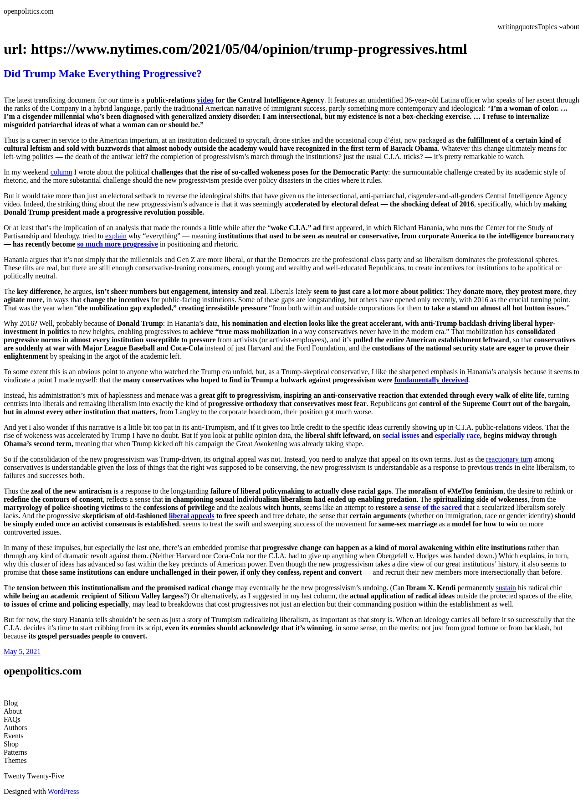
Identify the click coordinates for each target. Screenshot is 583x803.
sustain (506, 588)
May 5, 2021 (22, 651)
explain (116, 236)
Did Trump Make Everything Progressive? (103, 73)
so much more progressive (117, 244)
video (205, 100)
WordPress (63, 791)
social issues (400, 435)
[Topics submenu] (561, 27)
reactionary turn (509, 459)
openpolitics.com (29, 11)
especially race (457, 435)
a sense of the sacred (430, 507)
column (61, 172)
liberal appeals (192, 516)
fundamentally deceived (431, 380)
